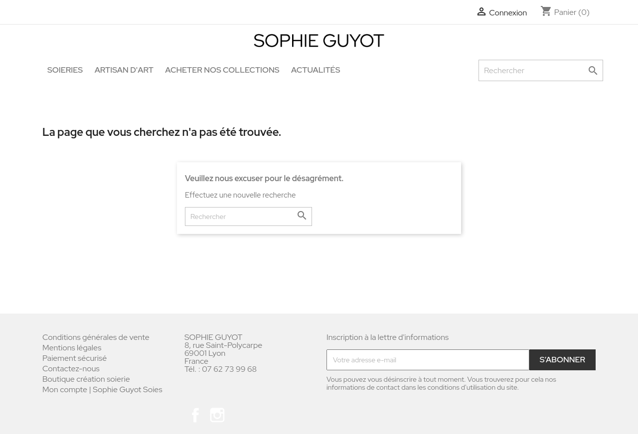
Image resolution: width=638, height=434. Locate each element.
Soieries (65, 70)
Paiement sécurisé (74, 358)
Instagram (217, 415)
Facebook (195, 415)
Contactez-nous (71, 368)
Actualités (315, 70)
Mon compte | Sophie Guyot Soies (102, 389)
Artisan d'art (124, 70)
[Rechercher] (540, 70)
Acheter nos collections (222, 70)
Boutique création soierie (86, 379)
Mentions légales (71, 347)
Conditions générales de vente (96, 337)
